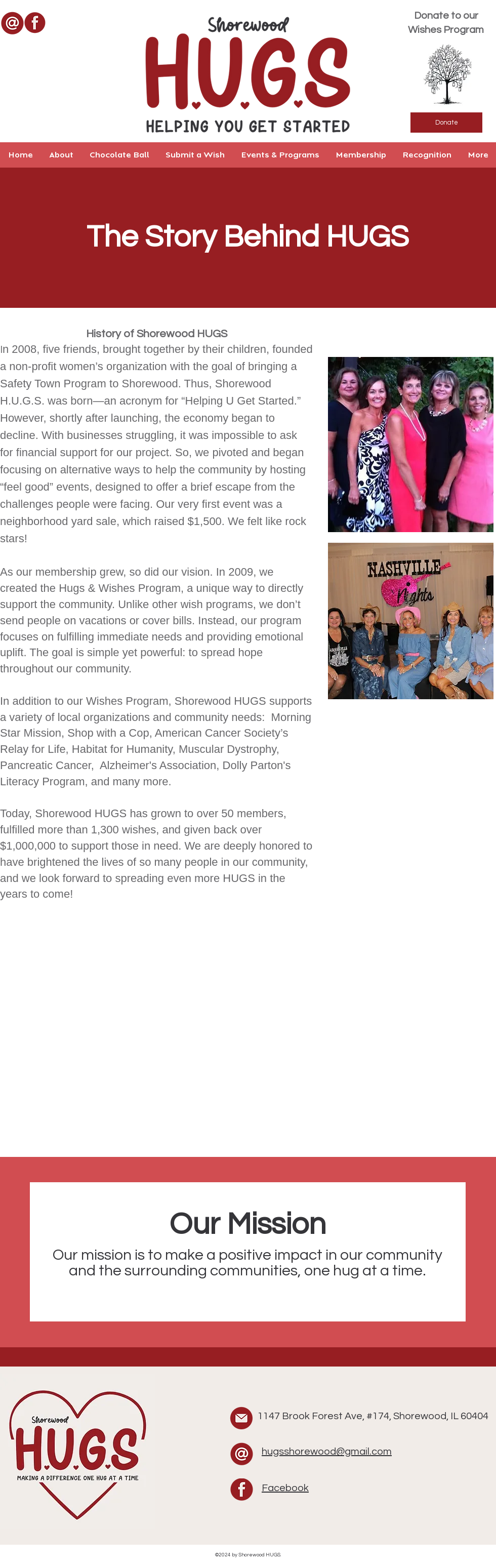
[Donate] (446, 122)
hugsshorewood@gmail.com (327, 1452)
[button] (60, 155)
